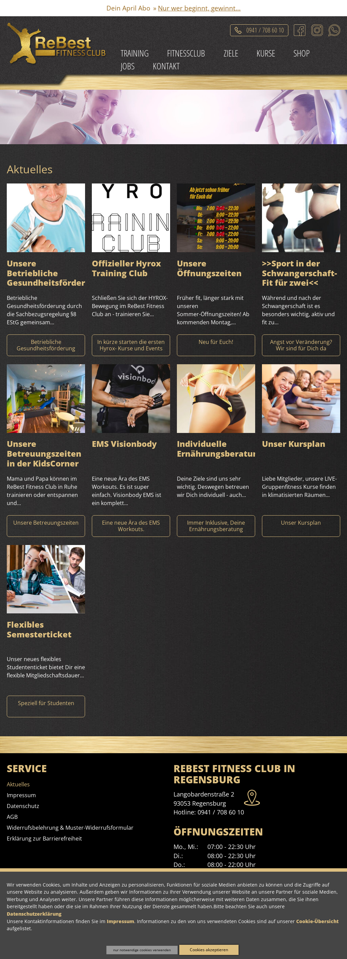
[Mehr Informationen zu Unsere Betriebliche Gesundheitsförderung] (46, 345)
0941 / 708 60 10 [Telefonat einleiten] (265, 28)
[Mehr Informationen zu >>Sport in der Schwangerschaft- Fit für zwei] (301, 345)
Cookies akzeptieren (209, 950)
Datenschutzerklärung (34, 914)
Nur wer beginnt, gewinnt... (199, 8)
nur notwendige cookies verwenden (142, 949)
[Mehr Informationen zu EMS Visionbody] (131, 526)
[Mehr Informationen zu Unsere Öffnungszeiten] (216, 345)
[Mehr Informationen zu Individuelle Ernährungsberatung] (216, 526)
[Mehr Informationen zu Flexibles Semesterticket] (46, 706)
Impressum (120, 921)
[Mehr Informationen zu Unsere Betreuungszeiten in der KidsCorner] (46, 526)
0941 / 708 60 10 (221, 812)
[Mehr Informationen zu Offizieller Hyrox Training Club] (131, 345)
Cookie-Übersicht (317, 921)
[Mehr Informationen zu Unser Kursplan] (301, 526)
